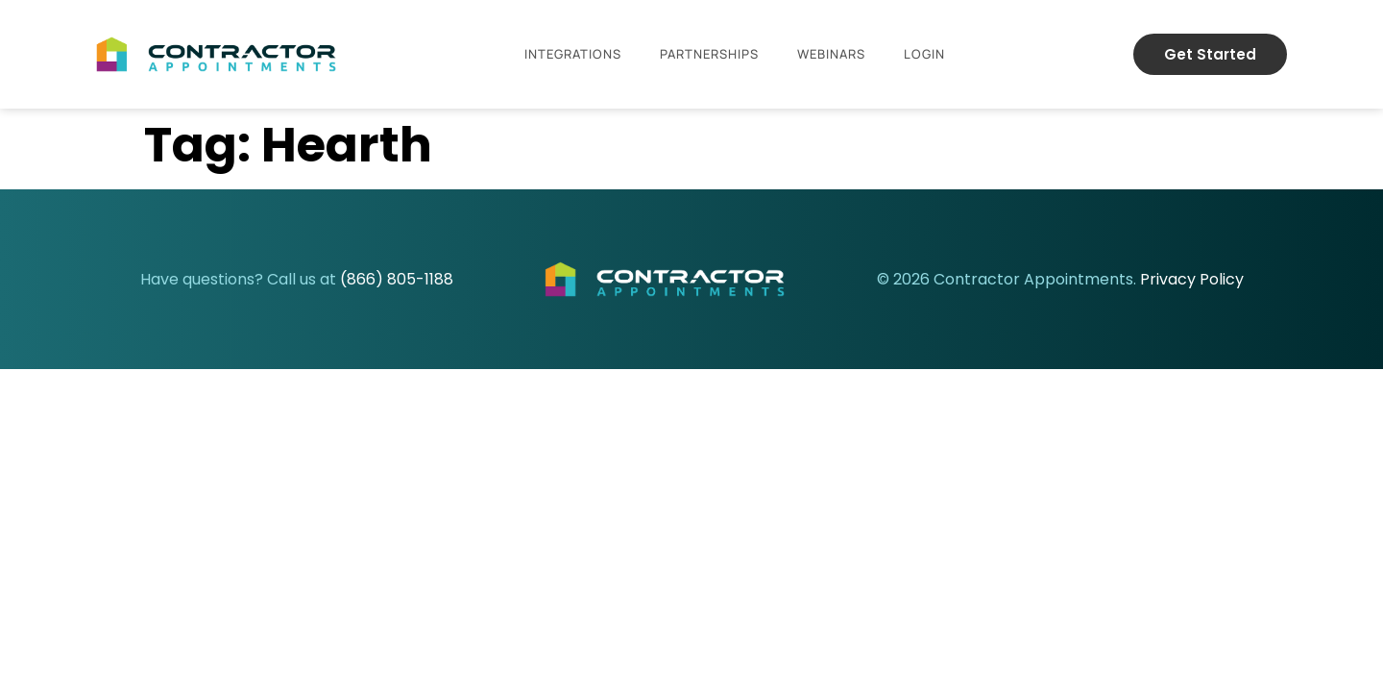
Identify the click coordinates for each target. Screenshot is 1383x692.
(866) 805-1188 (396, 279)
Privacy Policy (1192, 279)
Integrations (572, 53)
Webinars (831, 53)
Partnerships (709, 53)
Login (924, 53)
